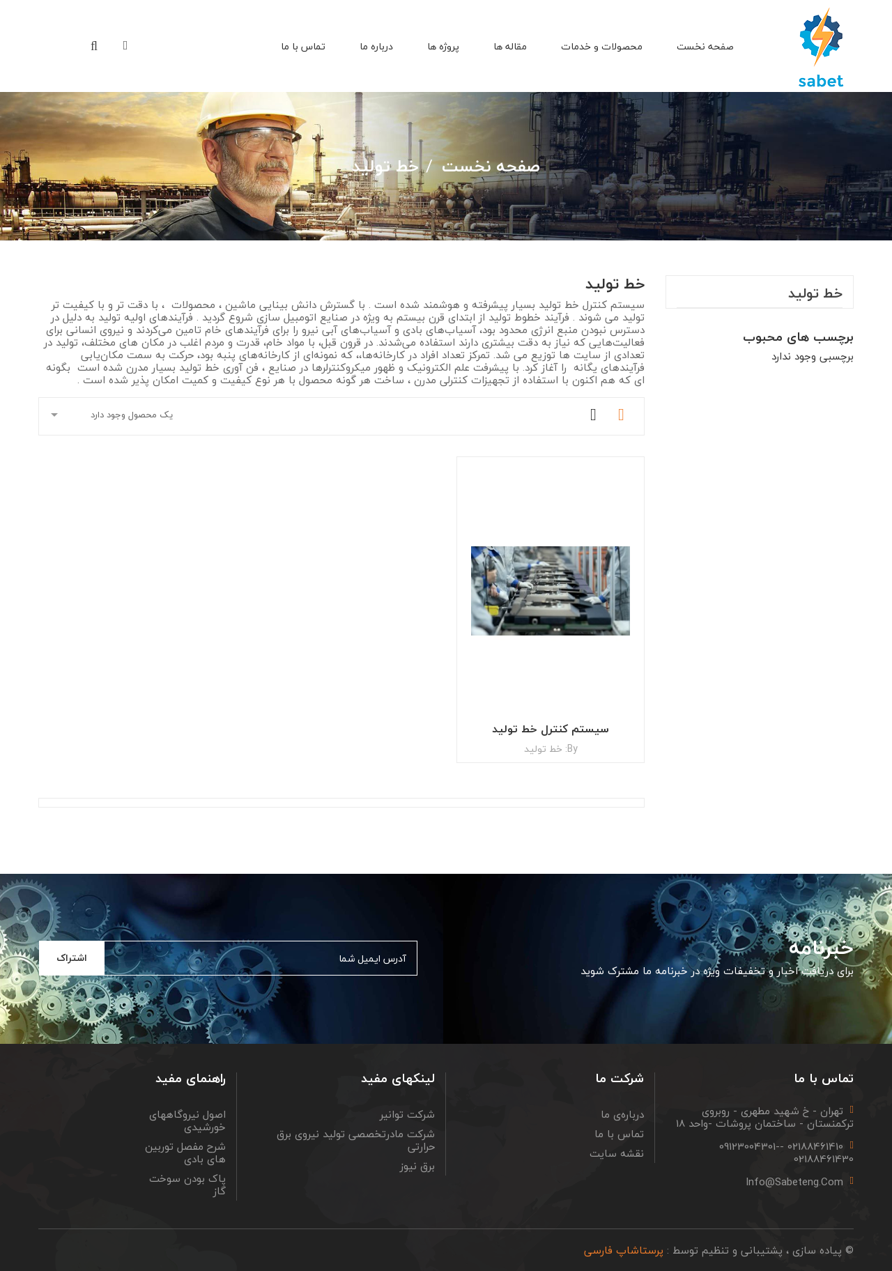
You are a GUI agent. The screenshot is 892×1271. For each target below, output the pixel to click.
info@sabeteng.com (794, 1182)
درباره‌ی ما (622, 1114)
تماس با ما (619, 1134)
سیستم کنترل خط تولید (550, 729)
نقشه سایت (617, 1153)
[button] (94, 47)
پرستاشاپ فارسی (623, 1250)
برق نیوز (417, 1166)
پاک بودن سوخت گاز (187, 1184)
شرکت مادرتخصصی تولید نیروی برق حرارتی (356, 1140)
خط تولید (815, 295)
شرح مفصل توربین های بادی (185, 1152)
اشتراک (71, 957)
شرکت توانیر (407, 1114)
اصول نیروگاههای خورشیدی (187, 1120)
